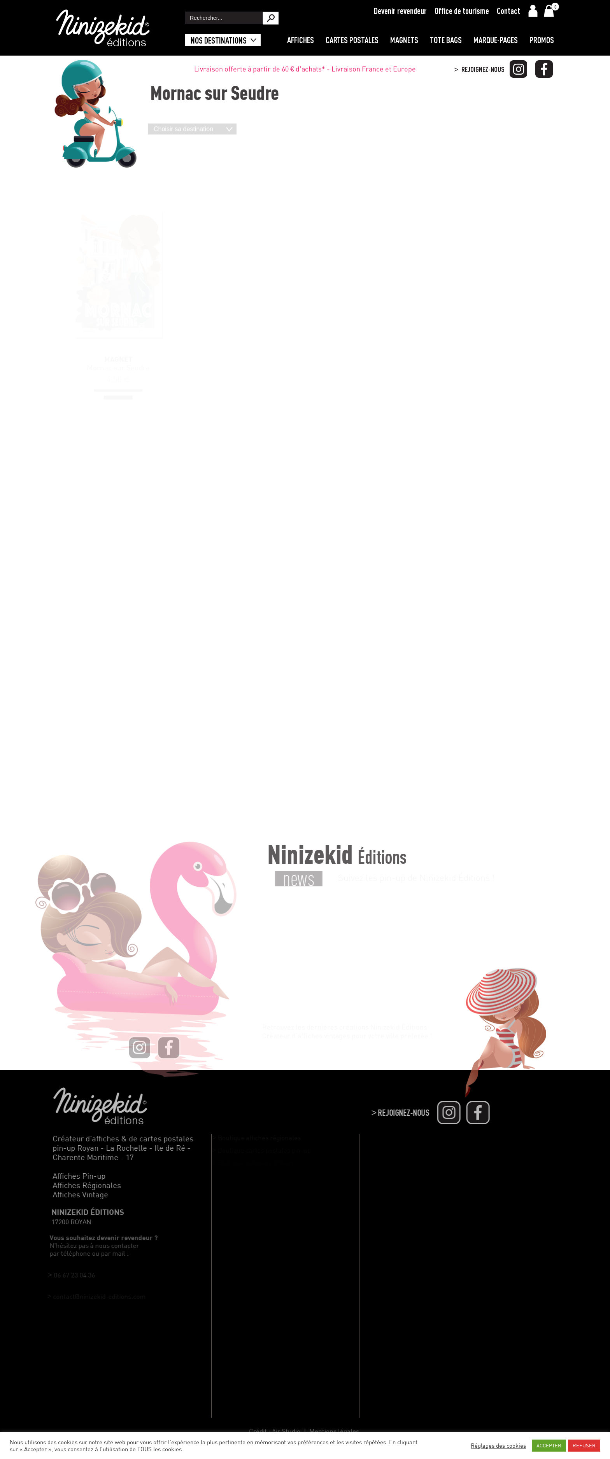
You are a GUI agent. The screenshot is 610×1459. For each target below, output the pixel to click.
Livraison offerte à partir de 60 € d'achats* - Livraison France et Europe (305, 70)
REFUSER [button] (584, 1445)
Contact (508, 11)
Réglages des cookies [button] (498, 1445)
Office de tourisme (462, 11)
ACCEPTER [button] (548, 1445)
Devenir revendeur (400, 11)
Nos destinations (219, 40)
